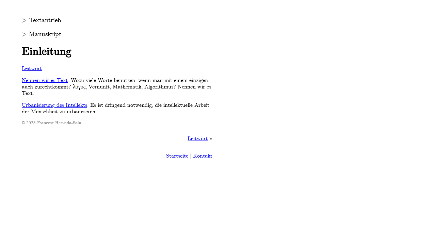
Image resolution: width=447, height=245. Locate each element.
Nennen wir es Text (45, 80)
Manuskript (45, 34)
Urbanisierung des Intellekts (54, 105)
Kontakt (202, 155)
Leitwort (32, 68)
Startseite (177, 155)
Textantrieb (45, 20)
